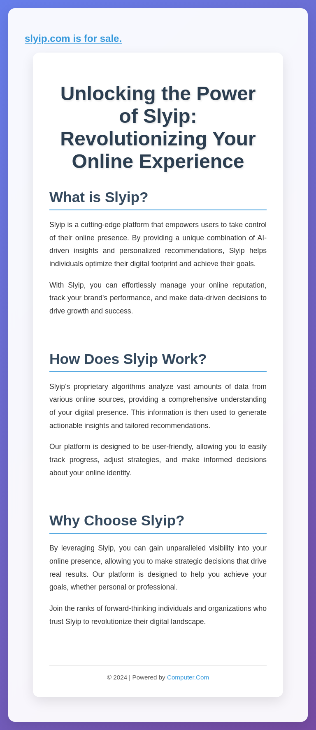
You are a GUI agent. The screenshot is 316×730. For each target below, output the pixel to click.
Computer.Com (188, 677)
